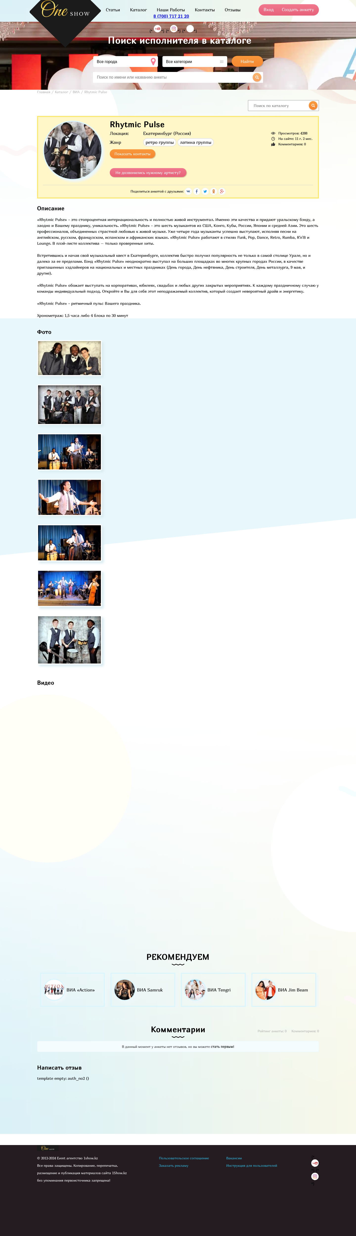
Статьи (113, 9)
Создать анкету (298, 9)
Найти (247, 61)
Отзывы (233, 9)
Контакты (205, 9)
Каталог (138, 9)
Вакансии (234, 1158)
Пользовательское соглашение (184, 1158)
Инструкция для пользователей (251, 1165)
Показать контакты (132, 153)
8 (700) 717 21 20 (171, 16)
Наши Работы (171, 9)
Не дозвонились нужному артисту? (148, 172)
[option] (72, 990)
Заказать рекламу (173, 1165)
